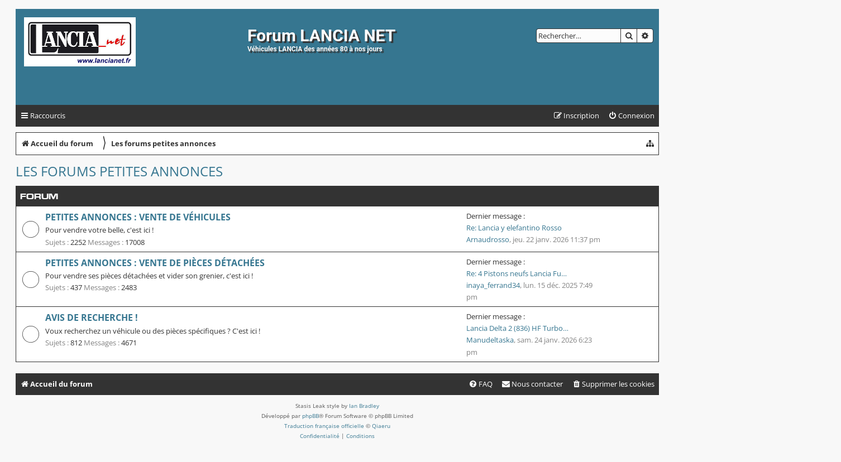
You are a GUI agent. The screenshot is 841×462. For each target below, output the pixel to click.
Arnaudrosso (487, 239)
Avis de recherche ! (91, 317)
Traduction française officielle (324, 426)
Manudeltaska (490, 340)
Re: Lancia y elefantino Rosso (514, 228)
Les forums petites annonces (119, 171)
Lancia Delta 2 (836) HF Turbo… (517, 328)
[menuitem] (631, 116)
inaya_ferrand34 (493, 285)
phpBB (310, 416)
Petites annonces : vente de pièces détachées (155, 263)
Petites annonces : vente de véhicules (138, 217)
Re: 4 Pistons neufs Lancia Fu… (516, 273)
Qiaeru (381, 426)
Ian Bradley (364, 406)
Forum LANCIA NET (321, 35)
